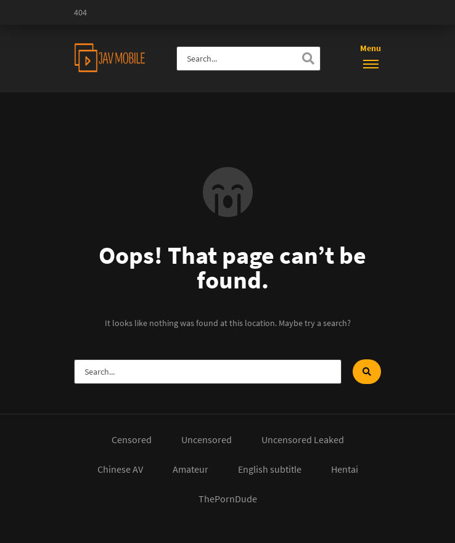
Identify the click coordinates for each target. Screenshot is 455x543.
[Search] (308, 58)
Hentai (344, 469)
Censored (132, 439)
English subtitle (269, 469)
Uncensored (206, 439)
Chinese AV (120, 469)
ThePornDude (228, 498)
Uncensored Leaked (302, 439)
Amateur (190, 469)
